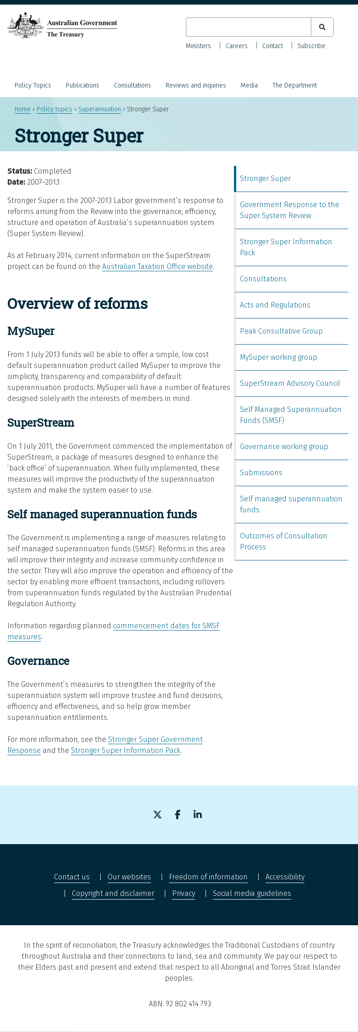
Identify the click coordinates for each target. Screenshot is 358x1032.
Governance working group (284, 446)
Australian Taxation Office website (157, 266)
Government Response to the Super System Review (289, 210)
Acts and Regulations (275, 305)
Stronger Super (265, 178)
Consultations (132, 85)
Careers (237, 46)
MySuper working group (278, 357)
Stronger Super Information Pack (125, 750)
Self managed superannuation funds (291, 504)
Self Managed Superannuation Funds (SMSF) (291, 415)
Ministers (198, 46)
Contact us (72, 877)
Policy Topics (33, 85)
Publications (82, 85)
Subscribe (311, 46)
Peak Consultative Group (281, 331)
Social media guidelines (252, 893)
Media (249, 85)
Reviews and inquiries (196, 85)
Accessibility (285, 877)
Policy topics (54, 109)
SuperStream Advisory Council (290, 383)
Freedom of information (208, 877)
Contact (272, 46)
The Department (294, 85)
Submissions (261, 472)
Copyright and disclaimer (113, 893)
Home (23, 109)
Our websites (129, 877)
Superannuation (99, 109)
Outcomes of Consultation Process (283, 541)
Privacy (183, 893)
